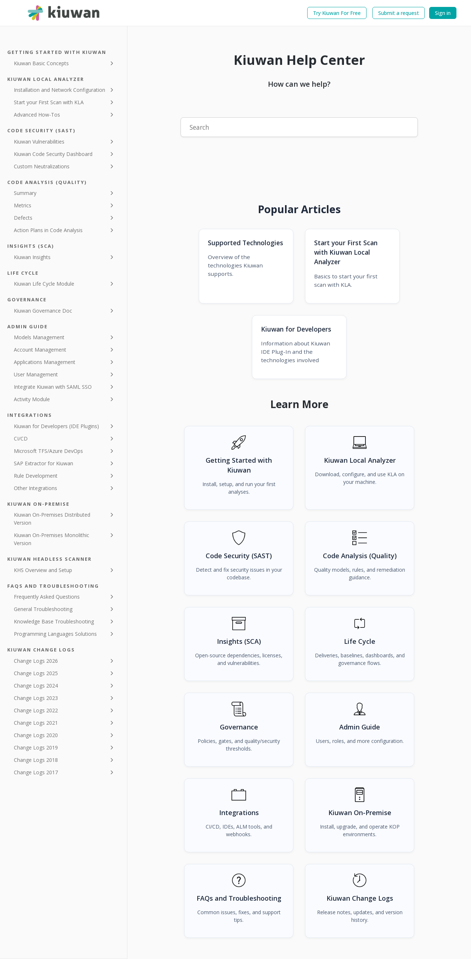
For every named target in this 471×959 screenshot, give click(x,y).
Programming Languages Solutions (55, 633)
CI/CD (21, 438)
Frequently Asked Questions (47, 596)
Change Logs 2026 (36, 660)
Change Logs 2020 (36, 735)
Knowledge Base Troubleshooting (54, 621)
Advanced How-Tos (37, 114)
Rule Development (36, 475)
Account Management (40, 349)
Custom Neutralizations (42, 166)
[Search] (299, 127)
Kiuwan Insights (32, 257)
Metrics (22, 205)
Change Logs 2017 (36, 772)
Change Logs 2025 (36, 673)
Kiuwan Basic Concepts (41, 63)
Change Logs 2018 (36, 759)
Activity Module (32, 399)
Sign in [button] (443, 12)
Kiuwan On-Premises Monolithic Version (51, 539)
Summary (25, 192)
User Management (36, 374)
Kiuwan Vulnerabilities (39, 141)
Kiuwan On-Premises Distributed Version (52, 518)
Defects (23, 217)
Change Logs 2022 (36, 710)
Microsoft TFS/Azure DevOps (48, 450)
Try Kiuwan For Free (337, 12)
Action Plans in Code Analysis (48, 230)
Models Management (39, 337)
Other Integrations (35, 488)
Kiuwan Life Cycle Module (44, 283)
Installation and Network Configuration (59, 89)
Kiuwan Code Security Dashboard (53, 153)
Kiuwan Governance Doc (43, 310)
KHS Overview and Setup (43, 570)
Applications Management (44, 362)
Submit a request (398, 12)
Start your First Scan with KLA (49, 102)
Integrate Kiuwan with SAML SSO (53, 386)
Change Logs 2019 (36, 747)
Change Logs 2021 (36, 722)
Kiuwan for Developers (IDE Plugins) (56, 426)
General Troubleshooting (43, 609)
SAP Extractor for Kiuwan (43, 463)
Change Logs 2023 (36, 697)
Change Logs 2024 (36, 685)
